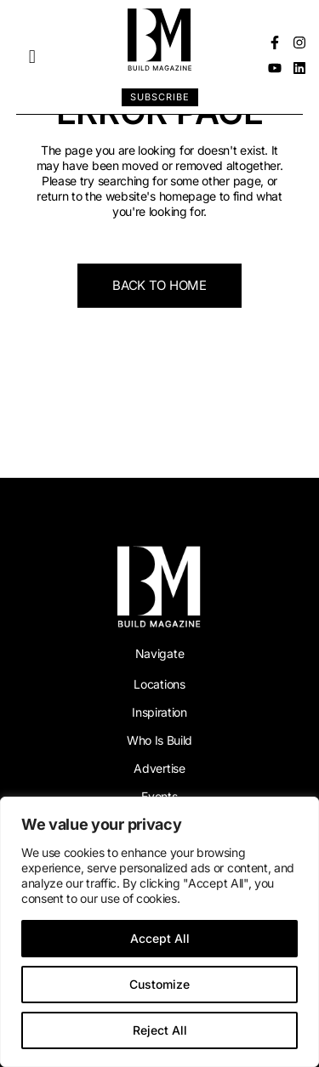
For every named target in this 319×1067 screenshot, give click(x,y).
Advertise (159, 768)
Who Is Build (159, 740)
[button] (32, 57)
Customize (159, 984)
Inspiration (159, 712)
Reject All (160, 1030)
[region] (159, 932)
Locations (159, 684)
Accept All (160, 938)
